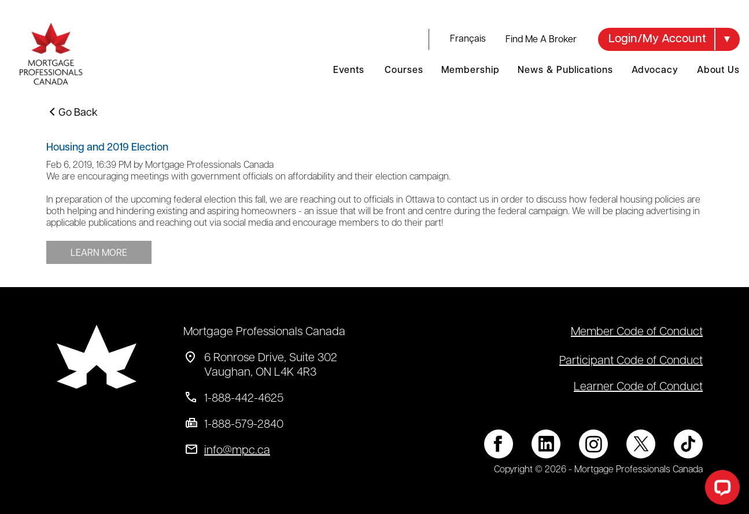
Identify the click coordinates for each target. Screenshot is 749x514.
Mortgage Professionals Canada (264, 332)
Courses (404, 70)
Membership (470, 70)
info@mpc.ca (237, 451)
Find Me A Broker (541, 40)
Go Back (78, 113)
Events (348, 70)
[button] (669, 39)
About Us (718, 70)
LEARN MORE (99, 253)
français (468, 39)
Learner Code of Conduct (638, 387)
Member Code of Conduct (637, 332)
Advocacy (655, 70)
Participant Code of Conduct (631, 361)
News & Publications (565, 70)
